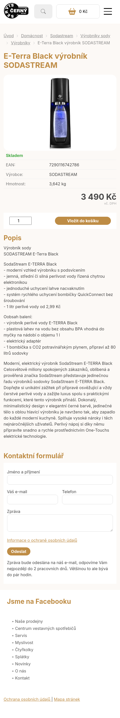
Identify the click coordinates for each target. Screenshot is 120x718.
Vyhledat (43, 11)
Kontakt (22, 678)
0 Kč (83, 11)
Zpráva (14, 511)
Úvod (9, 35)
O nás (20, 670)
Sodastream (61, 35)
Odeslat (18, 551)
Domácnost (32, 35)
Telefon (69, 491)
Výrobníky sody (95, 35)
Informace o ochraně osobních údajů (42, 540)
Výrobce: (14, 174)
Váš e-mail (17, 491)
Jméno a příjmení (23, 471)
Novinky (23, 663)
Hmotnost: (16, 183)
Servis (21, 635)
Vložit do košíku (82, 220)
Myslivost (24, 642)
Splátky (22, 656)
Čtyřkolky (24, 649)
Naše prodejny (29, 621)
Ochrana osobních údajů (27, 699)
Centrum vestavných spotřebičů (45, 628)
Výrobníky (20, 42)
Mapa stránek (67, 699)
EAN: (10, 164)
